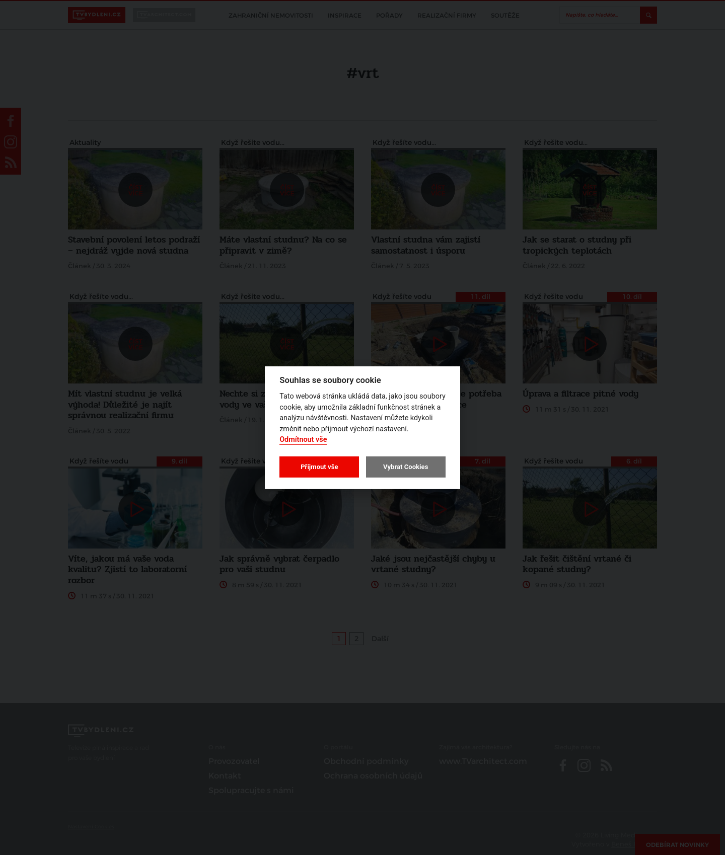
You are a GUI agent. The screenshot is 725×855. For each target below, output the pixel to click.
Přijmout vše (319, 467)
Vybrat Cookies (405, 467)
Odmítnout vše (303, 439)
